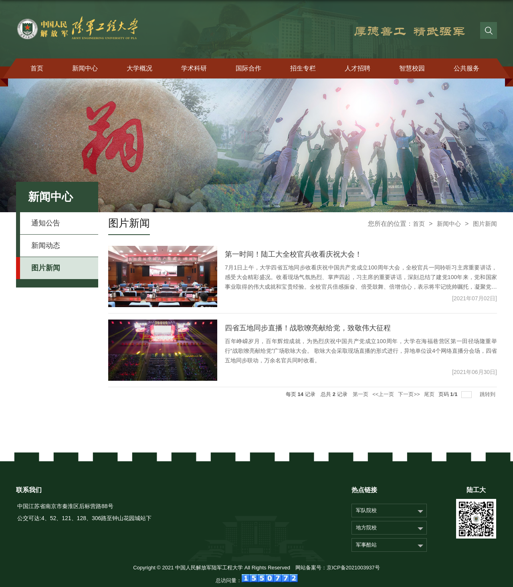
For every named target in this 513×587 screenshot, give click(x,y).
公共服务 (466, 68)
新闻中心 (85, 68)
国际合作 (248, 68)
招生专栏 (303, 68)
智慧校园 (412, 68)
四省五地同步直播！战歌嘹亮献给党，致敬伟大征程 (308, 328)
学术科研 (194, 68)
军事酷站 (366, 545)
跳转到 (488, 394)
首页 (36, 68)
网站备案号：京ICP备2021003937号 (337, 568)
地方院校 (366, 528)
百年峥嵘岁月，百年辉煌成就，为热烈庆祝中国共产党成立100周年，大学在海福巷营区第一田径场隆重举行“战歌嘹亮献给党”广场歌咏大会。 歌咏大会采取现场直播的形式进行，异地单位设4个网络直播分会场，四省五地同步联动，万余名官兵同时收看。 (361, 351)
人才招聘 (357, 68)
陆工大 (476, 489)
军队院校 (366, 510)
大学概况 (139, 68)
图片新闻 (485, 223)
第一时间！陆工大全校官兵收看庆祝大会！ (293, 254)
